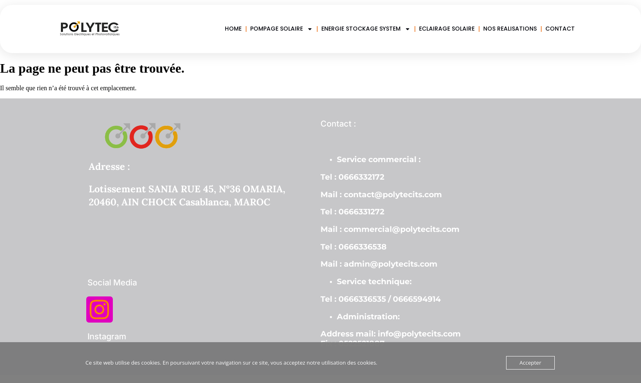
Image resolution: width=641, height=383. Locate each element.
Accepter (530, 362)
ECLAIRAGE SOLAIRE (447, 28)
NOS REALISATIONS (510, 28)
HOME (233, 28)
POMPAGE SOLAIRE (281, 29)
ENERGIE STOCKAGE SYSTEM (365, 29)
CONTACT (560, 28)
